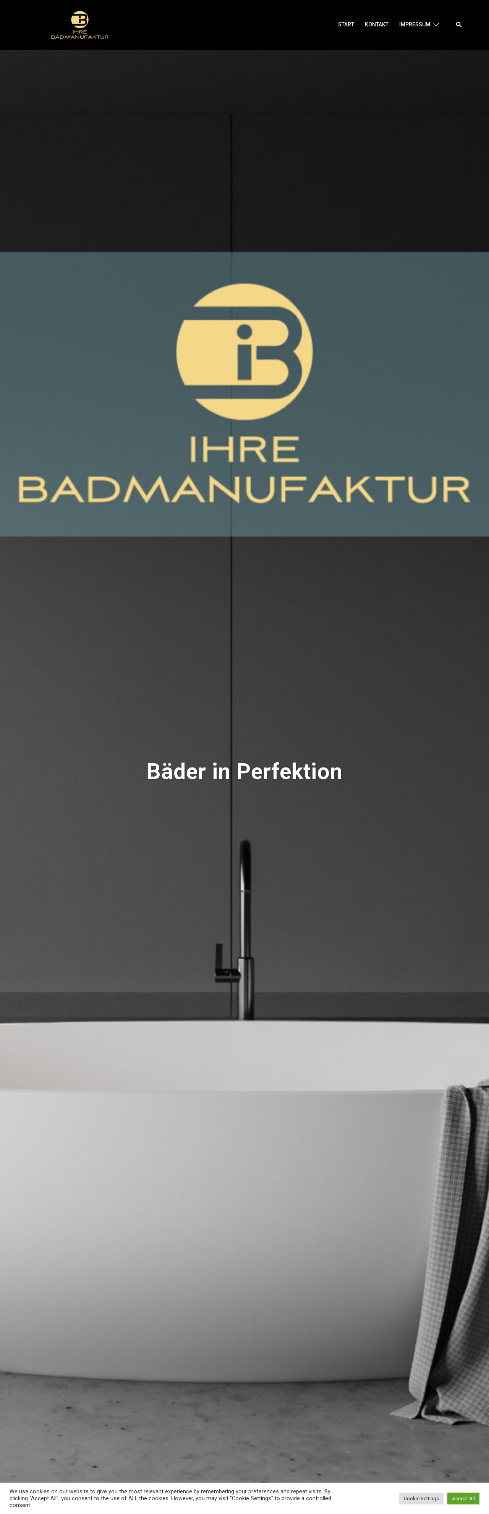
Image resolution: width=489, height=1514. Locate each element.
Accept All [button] (463, 1498)
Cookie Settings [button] (421, 1498)
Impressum (414, 24)
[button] (459, 25)
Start (346, 24)
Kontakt (377, 24)
